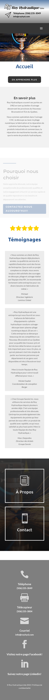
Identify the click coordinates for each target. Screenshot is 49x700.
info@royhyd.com (21, 16)
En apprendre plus (24, 79)
